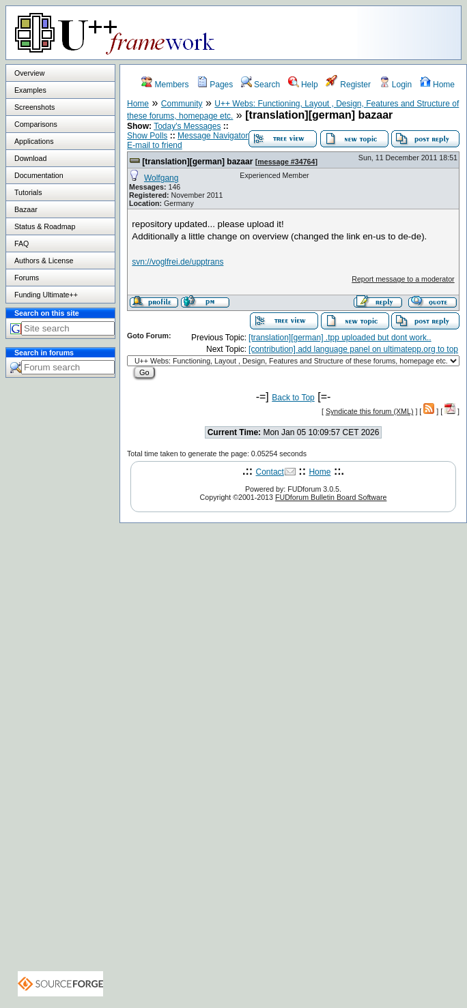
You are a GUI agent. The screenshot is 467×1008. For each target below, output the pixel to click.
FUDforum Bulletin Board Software (330, 497)
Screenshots (34, 107)
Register (348, 84)
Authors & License (43, 260)
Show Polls (147, 135)
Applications (33, 141)
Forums (26, 277)
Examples (30, 90)
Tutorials (28, 192)
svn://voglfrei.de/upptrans (177, 262)
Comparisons (35, 124)
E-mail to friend (154, 145)
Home (437, 84)
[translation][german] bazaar (197, 161)
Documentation (38, 175)
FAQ (21, 243)
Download (30, 158)
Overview (29, 73)
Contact (270, 472)
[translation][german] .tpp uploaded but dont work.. (340, 337)
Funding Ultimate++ (46, 295)
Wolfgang (161, 178)
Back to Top (293, 397)
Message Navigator (213, 135)
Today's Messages (187, 126)
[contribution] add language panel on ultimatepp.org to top (353, 349)
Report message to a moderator (403, 279)
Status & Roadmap (44, 226)
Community (182, 103)
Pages (215, 84)
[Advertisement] (60, 631)
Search (260, 84)
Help (303, 84)
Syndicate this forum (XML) (370, 411)
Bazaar (26, 209)
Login (395, 84)
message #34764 (286, 162)
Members (164, 84)
